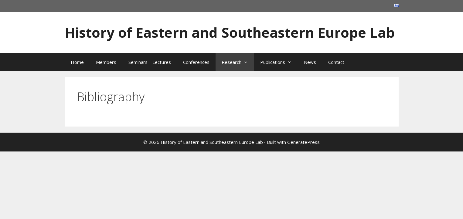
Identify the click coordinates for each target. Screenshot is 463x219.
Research (238, 62)
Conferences (196, 62)
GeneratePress (303, 142)
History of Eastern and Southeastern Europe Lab (230, 32)
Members (106, 62)
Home (77, 62)
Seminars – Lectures (149, 62)
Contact (336, 62)
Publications (279, 62)
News (310, 62)
